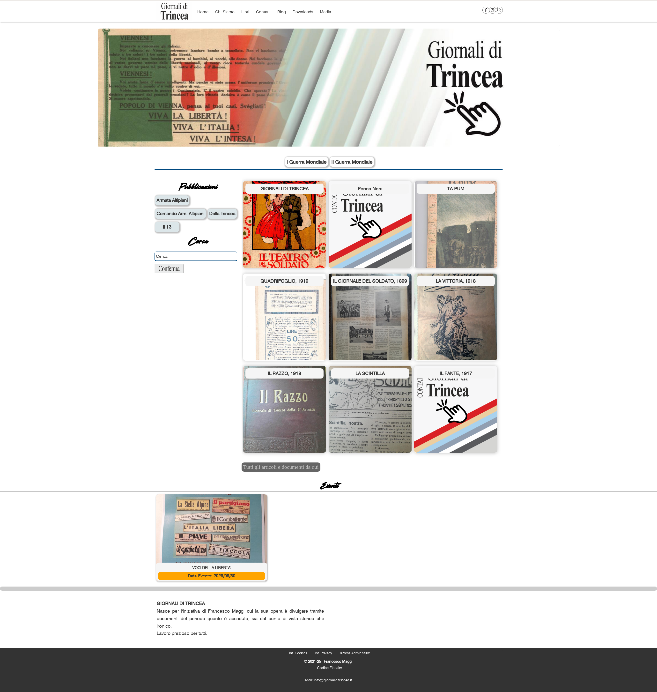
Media (325, 11)
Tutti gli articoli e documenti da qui (281, 467)
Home (202, 11)
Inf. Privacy (323, 653)
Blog (281, 11)
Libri (245, 11)
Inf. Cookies (298, 653)
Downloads (303, 11)
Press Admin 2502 (355, 653)
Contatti (263, 11)
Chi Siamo (225, 11)
